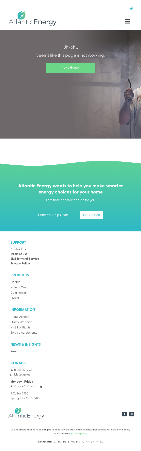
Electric (15, 282)
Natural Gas (18, 287)
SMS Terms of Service (24, 259)
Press (14, 351)
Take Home (70, 67)
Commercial (18, 293)
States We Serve (21, 322)
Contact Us (18, 249)
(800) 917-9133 (23, 370)
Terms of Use (18, 254)
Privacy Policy (20, 263)
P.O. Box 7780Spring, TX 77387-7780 (24, 396)
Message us (22, 374)
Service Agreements (23, 332)
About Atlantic (19, 317)
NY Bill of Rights (20, 327)
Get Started (91, 215)
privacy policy (79, 434)
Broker (14, 298)
